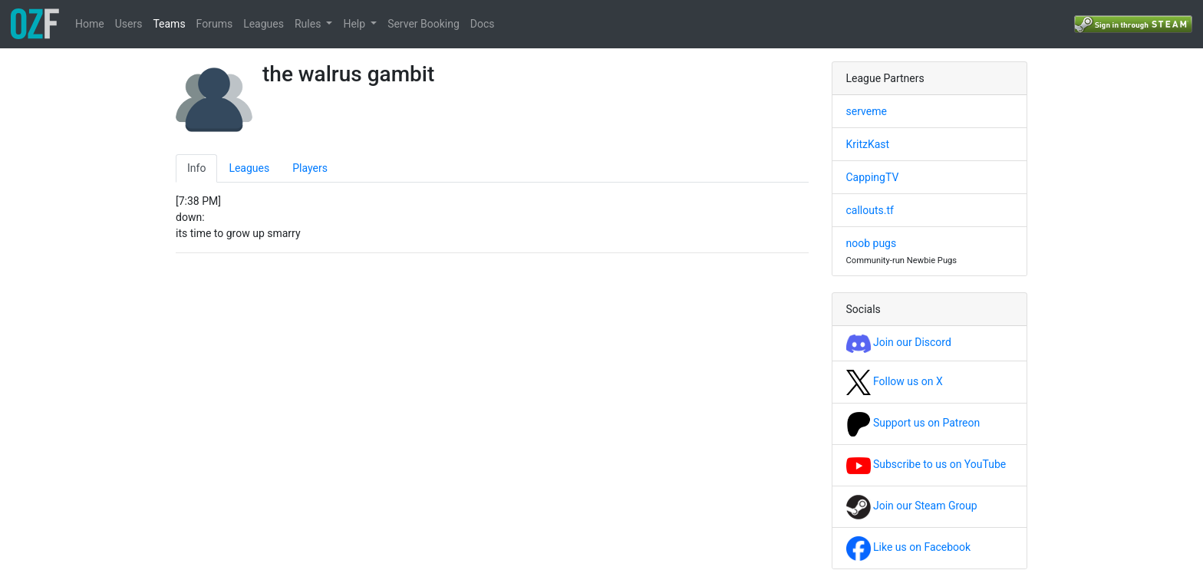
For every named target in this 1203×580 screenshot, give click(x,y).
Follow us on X (894, 381)
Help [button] (355, 24)
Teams (169, 24)
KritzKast (868, 144)
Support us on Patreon (913, 423)
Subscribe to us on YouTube (926, 464)
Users (129, 24)
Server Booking (423, 24)
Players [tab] (310, 168)
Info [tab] (196, 168)
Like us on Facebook (908, 547)
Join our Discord (898, 342)
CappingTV (872, 177)
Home (89, 24)
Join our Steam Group (911, 505)
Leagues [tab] (249, 168)
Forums (214, 24)
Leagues (263, 24)
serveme (866, 111)
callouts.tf (870, 210)
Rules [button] (309, 24)
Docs (482, 24)
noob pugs (871, 243)
